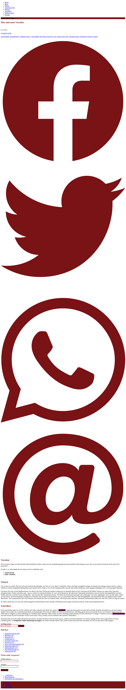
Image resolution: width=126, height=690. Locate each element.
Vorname (3, 664)
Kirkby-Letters (9, 13)
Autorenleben (5, 36)
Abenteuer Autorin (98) (12, 633)
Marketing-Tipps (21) (11, 646)
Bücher (7, 6)
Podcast (7, 9)
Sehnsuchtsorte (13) (11, 648)
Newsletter (8, 11)
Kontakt (7, 15)
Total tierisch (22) (10, 651)
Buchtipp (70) (9, 635)
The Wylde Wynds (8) (12, 649)
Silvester (89, 36)
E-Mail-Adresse (6, 659)
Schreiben (83, 36)
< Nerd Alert (9, 675)
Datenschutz (9, 687)
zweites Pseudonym (119, 614)
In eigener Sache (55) (11, 641)
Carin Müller (35, 36)
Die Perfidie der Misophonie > (14, 679)
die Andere (62, 610)
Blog (6, 4)
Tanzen (95, 36)
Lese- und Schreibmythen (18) (14, 644)
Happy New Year (62, 36)
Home (7, 2)
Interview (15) (9, 642)
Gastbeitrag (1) (9, 639)
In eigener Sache (6, 33)
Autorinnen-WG (10, 8)
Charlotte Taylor (25, 36)
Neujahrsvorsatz (74, 36)
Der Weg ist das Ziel (46, 36)
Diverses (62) (9, 637)
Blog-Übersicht (9, 677)
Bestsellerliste (14, 36)
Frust (55, 36)
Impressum (8, 686)
